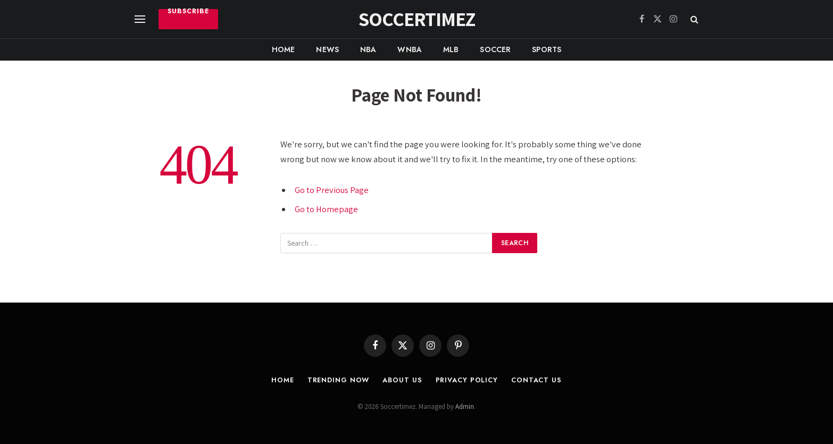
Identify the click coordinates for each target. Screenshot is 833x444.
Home (283, 49)
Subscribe (188, 12)
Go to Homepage (326, 209)
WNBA (409, 49)
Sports (546, 49)
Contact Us (537, 380)
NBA (368, 49)
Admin (464, 406)
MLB (451, 49)
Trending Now (338, 380)
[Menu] (140, 19)
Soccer (495, 49)
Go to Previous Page (332, 190)
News (327, 49)
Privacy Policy (467, 380)
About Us (403, 380)
